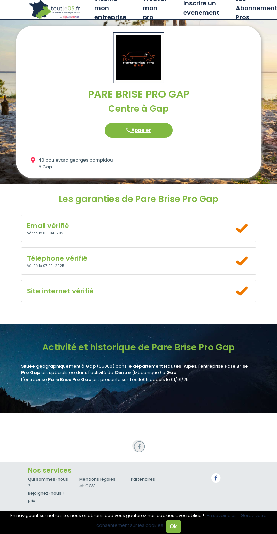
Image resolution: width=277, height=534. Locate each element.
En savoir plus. (222, 515)
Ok (173, 526)
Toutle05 (55, 9)
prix (31, 500)
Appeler (138, 130)
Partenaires (143, 479)
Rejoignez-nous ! (46, 493)
